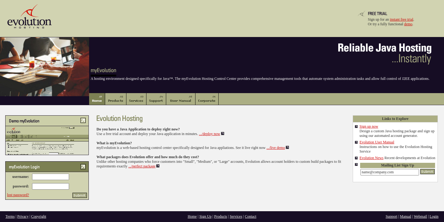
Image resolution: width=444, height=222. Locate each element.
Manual (405, 216)
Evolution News (372, 158)
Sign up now (369, 126)
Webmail (420, 216)
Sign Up (205, 216)
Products (220, 216)
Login (434, 216)
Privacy (23, 216)
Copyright (38, 216)
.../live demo (275, 148)
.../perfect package (141, 166)
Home (192, 216)
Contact (250, 216)
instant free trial (401, 19)
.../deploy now (209, 134)
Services (236, 216)
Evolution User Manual (377, 142)
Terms (10, 216)
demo (408, 24)
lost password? (18, 195)
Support (391, 216)
